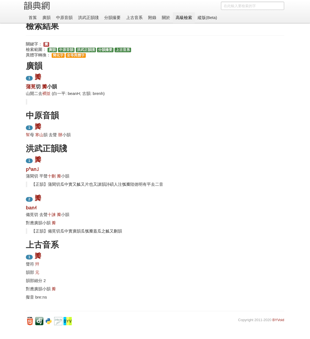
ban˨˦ (31, 207)
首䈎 (33, 17)
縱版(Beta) (207, 17)
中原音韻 (64, 17)
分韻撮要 (112, 17)
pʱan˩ (32, 169)
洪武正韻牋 (88, 17)
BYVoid (278, 320)
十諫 (52, 214)
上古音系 (134, 17)
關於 (166, 17)
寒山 (39, 134)
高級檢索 (184, 17)
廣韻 (46, 17)
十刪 (52, 176)
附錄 (152, 17)
